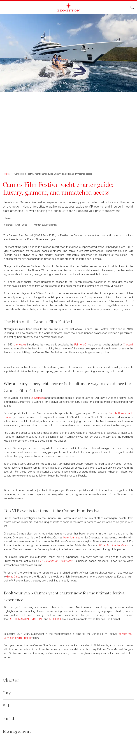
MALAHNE (24, 619)
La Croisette (38, 397)
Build (8, 718)
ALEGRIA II (55, 619)
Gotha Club (12, 576)
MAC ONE (37, 619)
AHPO (13, 619)
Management (17, 731)
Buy (7, 693)
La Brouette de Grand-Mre (56, 560)
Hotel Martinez (72, 537)
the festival (20, 344)
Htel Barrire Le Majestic (114, 545)
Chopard (128, 344)
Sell (7, 705)
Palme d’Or (80, 344)
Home (6, 173)
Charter (11, 680)
